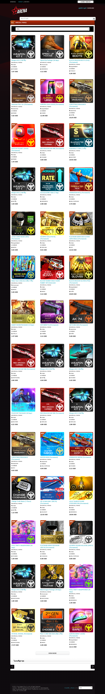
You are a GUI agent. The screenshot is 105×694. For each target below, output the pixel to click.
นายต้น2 (43, 333)
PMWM (13, 113)
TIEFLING (43, 247)
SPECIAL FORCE (20, 22)
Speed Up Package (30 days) (49, 60)
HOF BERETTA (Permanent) (49, 325)
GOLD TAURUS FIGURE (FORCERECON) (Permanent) (78, 502)
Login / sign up (86, 2)
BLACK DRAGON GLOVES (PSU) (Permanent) (79, 282)
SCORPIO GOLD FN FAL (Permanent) (48, 238)
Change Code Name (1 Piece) (21, 501)
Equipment (73, 66)
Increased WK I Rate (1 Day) (49, 192)
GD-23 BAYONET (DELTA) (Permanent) (48, 502)
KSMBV (43, 113)
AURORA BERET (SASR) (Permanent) (77, 635)
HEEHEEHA (44, 69)
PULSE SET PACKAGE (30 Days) (21, 413)
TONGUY (72, 71)
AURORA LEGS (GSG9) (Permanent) (52, 104)
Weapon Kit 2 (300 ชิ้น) (47, 369)
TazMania (43, 556)
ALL (12, 22)
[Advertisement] (52, 676)
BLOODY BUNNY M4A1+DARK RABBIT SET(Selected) (50, 282)
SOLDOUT (43, 512)
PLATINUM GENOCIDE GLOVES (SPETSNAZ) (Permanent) (79, 238)
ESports (26, 2)
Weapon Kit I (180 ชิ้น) (76, 369)
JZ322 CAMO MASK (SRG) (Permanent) (20, 238)
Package (43, 64)
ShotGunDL (15, 377)
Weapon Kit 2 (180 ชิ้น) (18, 60)
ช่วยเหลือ (66, 688)
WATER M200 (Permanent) (49, 457)
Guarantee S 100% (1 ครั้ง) (77, 148)
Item (13, 64)
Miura (13, 247)
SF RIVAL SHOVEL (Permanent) (21, 634)
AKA (71, 247)
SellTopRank (74, 201)
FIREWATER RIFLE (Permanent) (79, 192)
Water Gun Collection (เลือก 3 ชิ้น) (22, 281)
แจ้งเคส (72, 688)
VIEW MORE (52, 653)
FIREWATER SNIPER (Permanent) (80, 457)
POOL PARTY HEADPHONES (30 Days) (21, 546)
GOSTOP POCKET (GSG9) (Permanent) (19, 149)
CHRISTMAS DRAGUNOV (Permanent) (77, 105)
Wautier (72, 157)
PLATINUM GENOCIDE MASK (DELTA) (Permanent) (49, 546)
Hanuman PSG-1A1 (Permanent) (22, 104)
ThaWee (14, 69)
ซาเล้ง (71, 291)
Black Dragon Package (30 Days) (50, 589)
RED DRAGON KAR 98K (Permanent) (52, 148)
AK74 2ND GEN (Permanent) (78, 325)
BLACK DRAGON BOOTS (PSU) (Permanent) (79, 61)
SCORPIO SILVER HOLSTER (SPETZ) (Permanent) (81, 546)
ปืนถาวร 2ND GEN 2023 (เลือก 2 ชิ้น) (51, 634)
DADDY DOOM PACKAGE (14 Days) (22, 325)
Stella (14, 333)
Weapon (14, 108)
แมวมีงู (71, 115)
